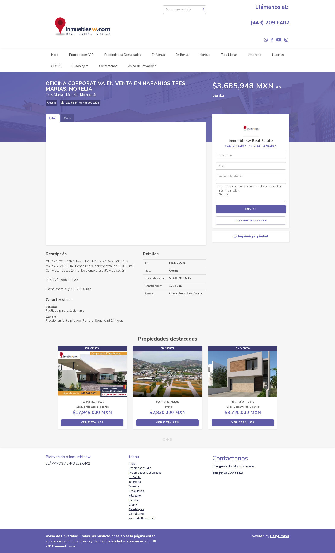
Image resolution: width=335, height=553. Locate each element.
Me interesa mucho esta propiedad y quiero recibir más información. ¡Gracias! (251, 192)
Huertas (278, 55)
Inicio (54, 55)
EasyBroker (279, 536)
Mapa (67, 118)
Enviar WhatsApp (251, 220)
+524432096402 (263, 146)
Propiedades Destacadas (122, 55)
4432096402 (236, 146)
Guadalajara (79, 66)
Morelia (204, 55)
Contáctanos (108, 66)
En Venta (158, 55)
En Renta (182, 55)
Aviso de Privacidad (142, 66)
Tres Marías (229, 55)
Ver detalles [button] (92, 423)
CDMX (56, 66)
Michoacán (88, 94)
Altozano (254, 55)
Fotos (52, 118)
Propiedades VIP (81, 55)
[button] (52, 390)
